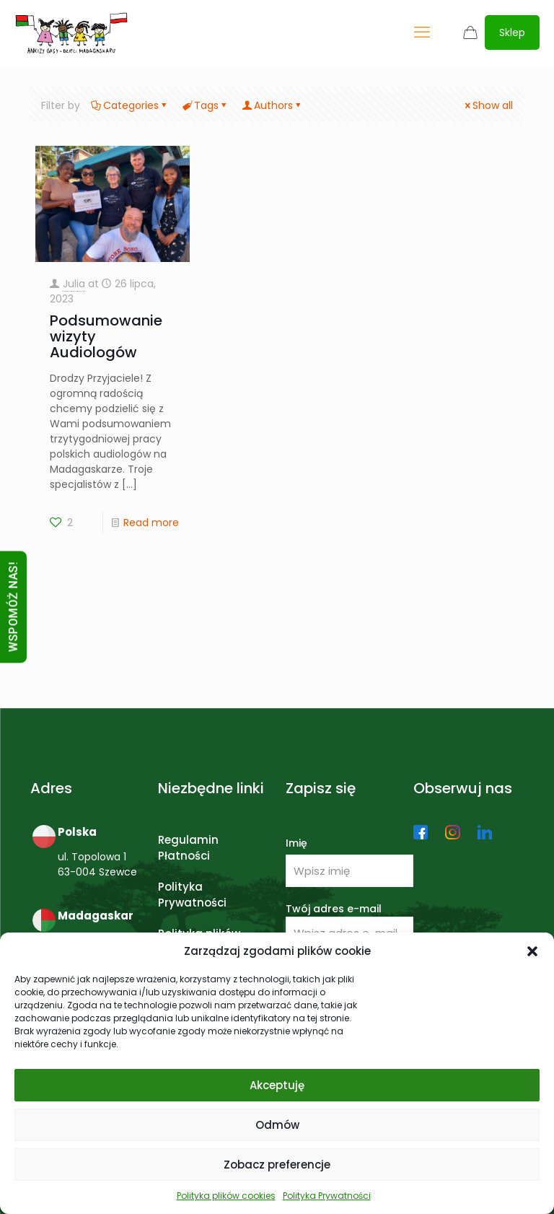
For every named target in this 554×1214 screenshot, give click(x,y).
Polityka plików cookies (226, 1195)
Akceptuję (277, 1085)
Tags (205, 105)
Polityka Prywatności (327, 1195)
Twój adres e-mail (349, 925)
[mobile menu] (422, 32)
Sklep (512, 32)
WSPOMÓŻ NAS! (13, 607)
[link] (420, 832)
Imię (296, 843)
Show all (487, 105)
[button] (532, 951)
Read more (151, 522)
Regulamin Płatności (188, 848)
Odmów (277, 1124)
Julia (74, 283)
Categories (130, 105)
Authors (272, 105)
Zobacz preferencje (277, 1164)
